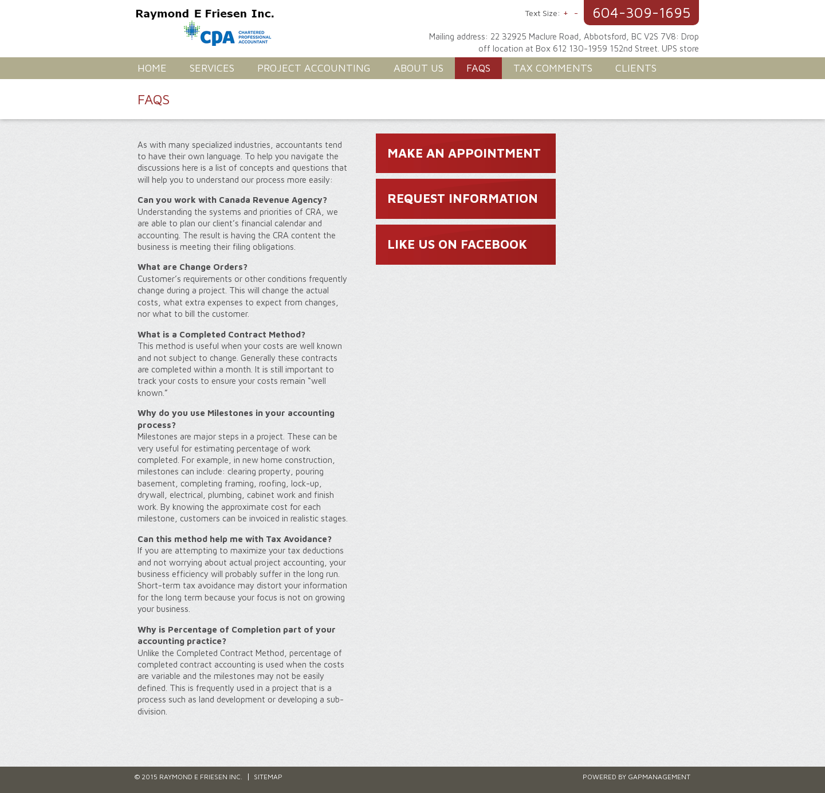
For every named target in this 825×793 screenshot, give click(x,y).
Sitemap (268, 776)
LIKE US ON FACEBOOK (457, 244)
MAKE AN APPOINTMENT (464, 153)
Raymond (275, 29)
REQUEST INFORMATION (462, 198)
